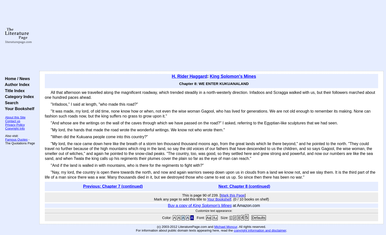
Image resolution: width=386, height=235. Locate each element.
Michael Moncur (225, 227)
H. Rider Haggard (189, 76)
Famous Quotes (16, 139)
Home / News (16, 78)
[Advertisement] (211, 35)
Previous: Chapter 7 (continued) (113, 186)
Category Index (18, 96)
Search (10, 103)
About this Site (15, 117)
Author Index (16, 84)
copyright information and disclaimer (260, 230)
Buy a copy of (200, 205)
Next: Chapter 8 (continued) (244, 186)
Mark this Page (233, 195)
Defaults (258, 218)
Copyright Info (15, 128)
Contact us (12, 121)
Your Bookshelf (18, 108)
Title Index (14, 90)
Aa (209, 218)
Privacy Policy (15, 125)
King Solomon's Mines (233, 76)
